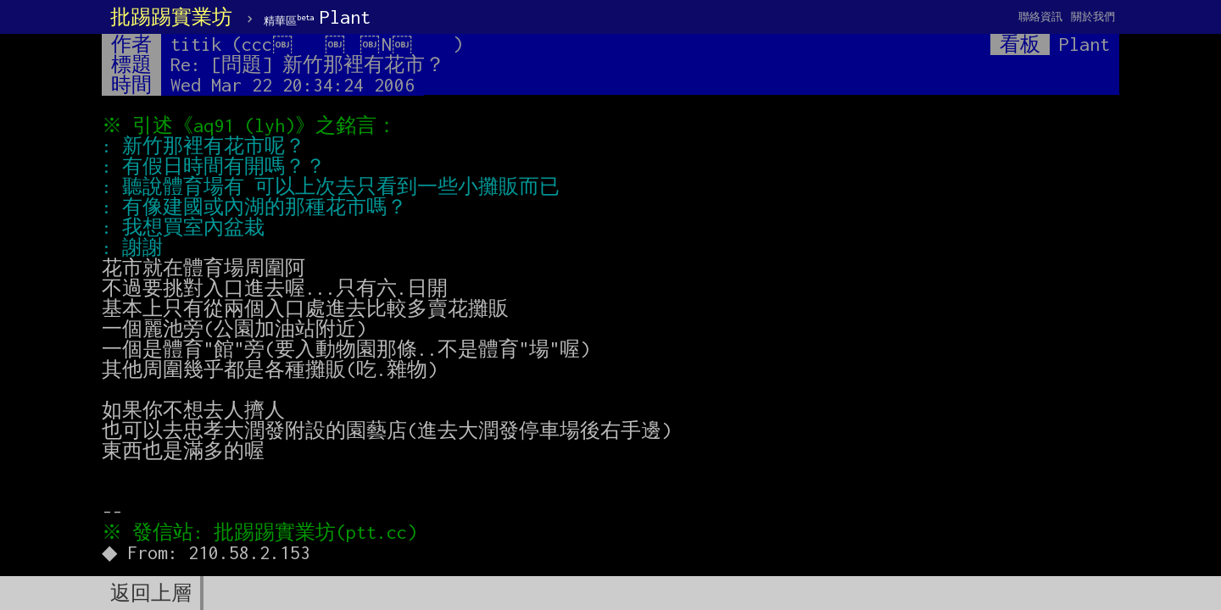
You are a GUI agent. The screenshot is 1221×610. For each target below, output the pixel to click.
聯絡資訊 (1040, 16)
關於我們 (1093, 16)
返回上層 (151, 593)
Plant (317, 17)
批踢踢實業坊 (171, 17)
